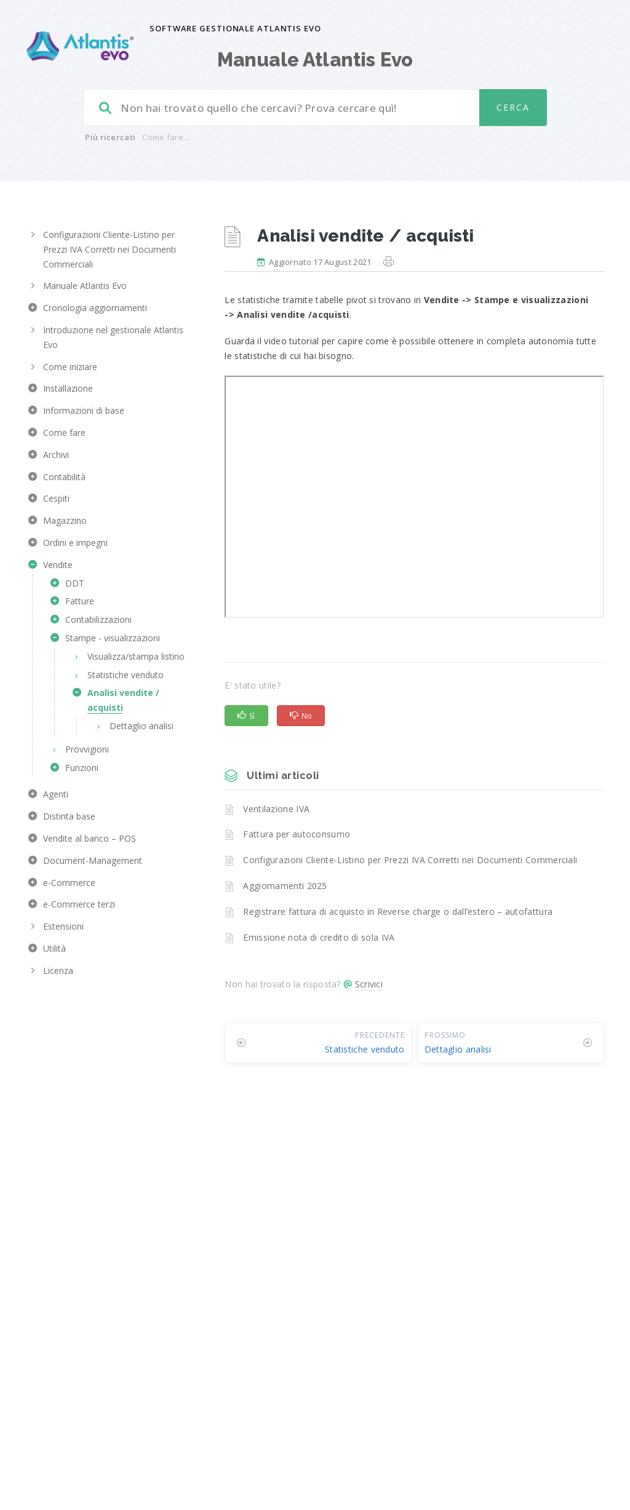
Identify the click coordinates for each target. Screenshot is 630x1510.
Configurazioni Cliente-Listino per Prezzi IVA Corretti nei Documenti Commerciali (410, 860)
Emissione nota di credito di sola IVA (318, 937)
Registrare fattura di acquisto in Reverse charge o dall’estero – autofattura (397, 911)
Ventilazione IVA (276, 809)
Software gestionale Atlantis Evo (235, 28)
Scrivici (369, 984)
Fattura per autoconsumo (296, 834)
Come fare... (165, 137)
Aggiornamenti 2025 (285, 885)
